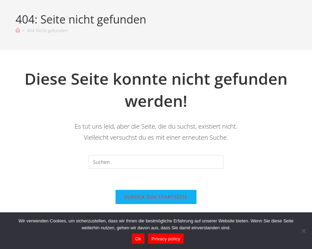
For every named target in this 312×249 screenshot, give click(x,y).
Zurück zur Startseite (156, 197)
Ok (138, 238)
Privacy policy (166, 238)
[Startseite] (18, 30)
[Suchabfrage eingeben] (156, 162)
